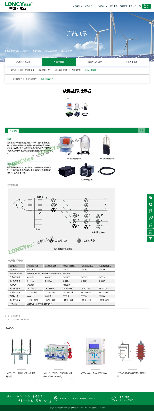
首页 (17, 51)
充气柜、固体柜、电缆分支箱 (22, 70)
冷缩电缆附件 (16, 79)
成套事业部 (36, 51)
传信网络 (102, 408)
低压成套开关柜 (61, 70)
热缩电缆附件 (31, 79)
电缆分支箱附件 (66, 51)
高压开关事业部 (23, 62)
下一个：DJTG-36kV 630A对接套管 (17, 319)
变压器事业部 (131, 62)
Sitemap (90, 408)
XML (86, 408)
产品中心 (26, 51)
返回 (140, 131)
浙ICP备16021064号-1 (77, 408)
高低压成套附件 (50, 51)
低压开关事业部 (95, 62)
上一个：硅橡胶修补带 (12, 316)
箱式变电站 (76, 70)
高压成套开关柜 (44, 70)
